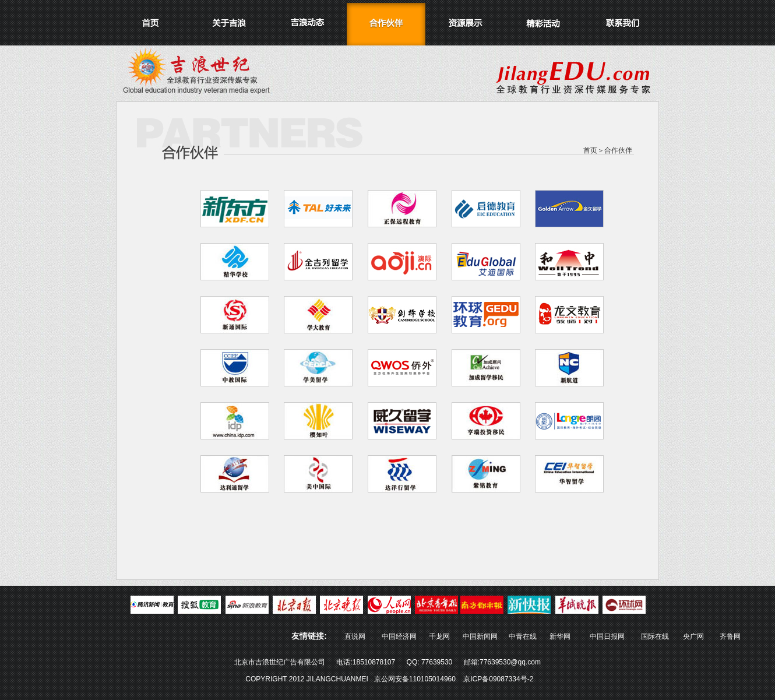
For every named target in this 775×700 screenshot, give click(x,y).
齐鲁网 (730, 636)
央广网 (693, 636)
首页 (590, 150)
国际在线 (655, 636)
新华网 (559, 636)
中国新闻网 (480, 636)
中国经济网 (399, 636)
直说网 (354, 636)
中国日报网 (607, 636)
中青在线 (523, 636)
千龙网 (438, 636)
